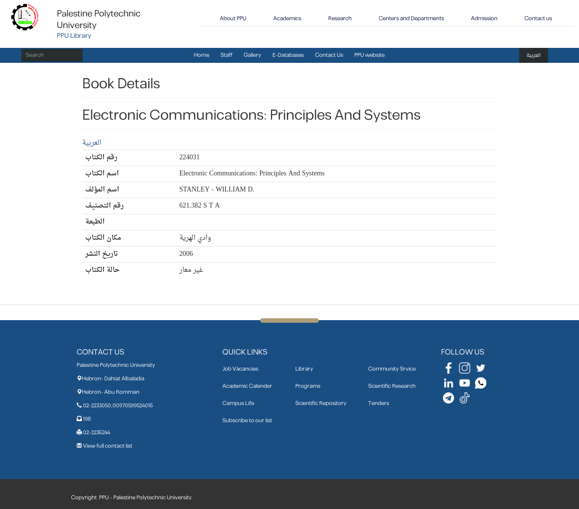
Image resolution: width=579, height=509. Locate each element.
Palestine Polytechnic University (99, 19)
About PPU (233, 18)
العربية (533, 55)
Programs (307, 386)
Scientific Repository (321, 403)
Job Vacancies (240, 369)
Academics (287, 18)
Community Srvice (392, 369)
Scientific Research (392, 386)
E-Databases (288, 55)
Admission (484, 18)
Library (304, 369)
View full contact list (107, 446)
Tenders (378, 403)
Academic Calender (247, 386)
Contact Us (329, 55)
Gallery (252, 55)
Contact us (538, 18)
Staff (226, 55)
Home (201, 55)
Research (340, 18)
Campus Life (238, 403)
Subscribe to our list (247, 420)
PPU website (369, 55)
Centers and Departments (411, 18)
